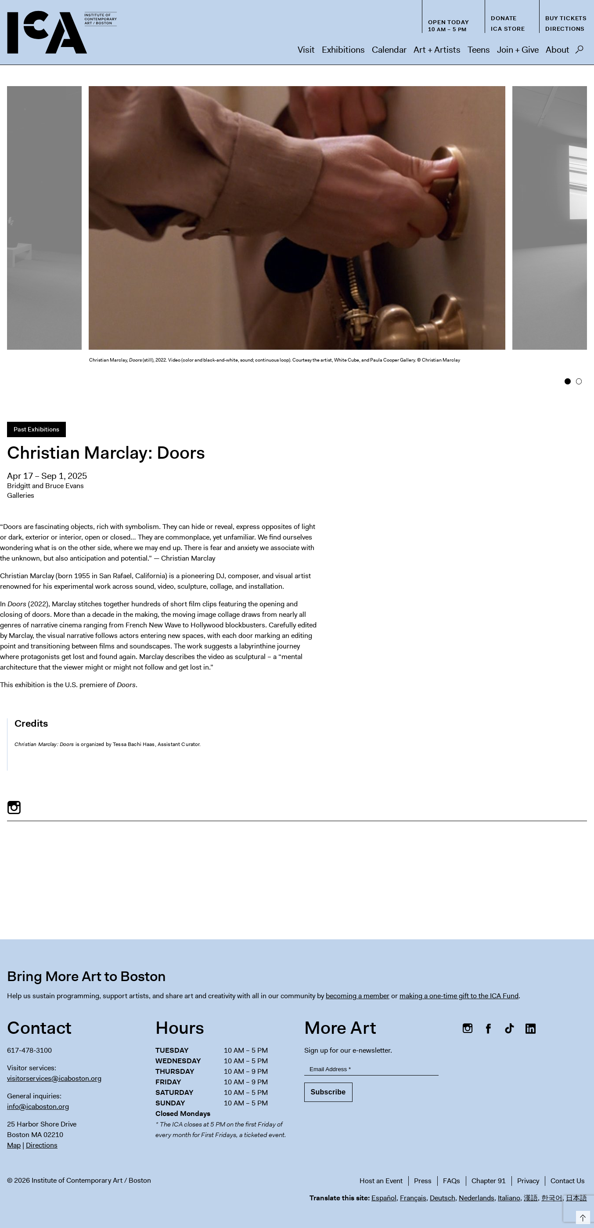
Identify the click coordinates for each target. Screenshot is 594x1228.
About (557, 49)
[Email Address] (371, 1069)
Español (383, 1198)
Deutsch (442, 1198)
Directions (565, 29)
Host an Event (381, 1180)
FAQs (451, 1180)
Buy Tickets (566, 18)
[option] (297, 233)
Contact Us (568, 1180)
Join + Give (518, 49)
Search (579, 51)
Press (423, 1180)
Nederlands (476, 1198)
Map (14, 1145)
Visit (306, 49)
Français (413, 1198)
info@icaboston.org (38, 1106)
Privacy (528, 1180)
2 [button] (578, 381)
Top (581, 1216)
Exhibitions (343, 49)
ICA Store (508, 29)
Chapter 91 (489, 1180)
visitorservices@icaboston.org (54, 1078)
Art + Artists (437, 49)
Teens (479, 49)
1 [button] (567, 381)
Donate (504, 18)
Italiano (509, 1198)
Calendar (389, 49)
